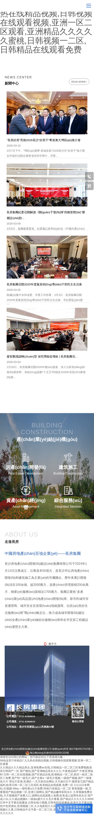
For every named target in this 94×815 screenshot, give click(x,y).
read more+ (79, 82)
